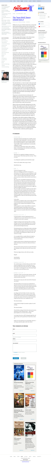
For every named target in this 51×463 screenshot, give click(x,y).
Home (11, 1)
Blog (22, 1)
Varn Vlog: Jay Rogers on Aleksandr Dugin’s (6, 33)
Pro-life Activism (4, 59)
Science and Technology (5, 64)
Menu (15, 1)
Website (14, 338)
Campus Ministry (4, 42)
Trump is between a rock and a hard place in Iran (6, 14)
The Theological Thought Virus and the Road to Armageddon (6, 7)
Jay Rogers (15, 152)
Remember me (16, 354)
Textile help (15, 352)
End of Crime (4, 46)
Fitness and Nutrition (5, 48)
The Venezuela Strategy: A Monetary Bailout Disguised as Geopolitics (6, 29)
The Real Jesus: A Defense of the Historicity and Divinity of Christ (29, 440)
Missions (3, 55)
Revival (3, 62)
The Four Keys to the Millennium (29, 383)
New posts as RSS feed (43, 13)
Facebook (42, 23)
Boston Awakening (5, 40)
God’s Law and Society (5, 52)
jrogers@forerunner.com (25, 461)
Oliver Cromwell (41, 35)
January (14, 21)
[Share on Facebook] (41, 8)
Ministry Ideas (4, 53)
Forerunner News (4, 49)
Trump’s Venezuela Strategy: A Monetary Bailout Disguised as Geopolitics (6, 23)
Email (14, 333)
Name (14, 329)
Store (18, 1)
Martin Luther (28, 410)
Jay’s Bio (25, 1)
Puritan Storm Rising (18, 382)
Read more (21, 390)
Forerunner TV (4, 51)
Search (34, 1)
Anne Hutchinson (41, 34)
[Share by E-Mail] (43, 8)
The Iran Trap (4, 16)
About (30, 1)
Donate (38, 456)
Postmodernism (4, 58)
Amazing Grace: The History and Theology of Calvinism (19, 411)
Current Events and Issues (6, 43)
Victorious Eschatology (5, 66)
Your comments (15, 343)
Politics (3, 56)
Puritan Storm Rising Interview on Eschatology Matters (6, 11)
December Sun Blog (17, 137)
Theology (23, 21)
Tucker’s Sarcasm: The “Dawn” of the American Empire (6, 27)
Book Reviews (4, 39)
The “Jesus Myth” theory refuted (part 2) (22, 18)
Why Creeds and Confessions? (17, 439)
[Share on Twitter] (39, 8)
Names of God (41, 38)
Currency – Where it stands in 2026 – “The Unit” (6, 21)
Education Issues (4, 45)
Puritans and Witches (42, 37)
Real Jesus (20, 21)
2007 (17, 21)
